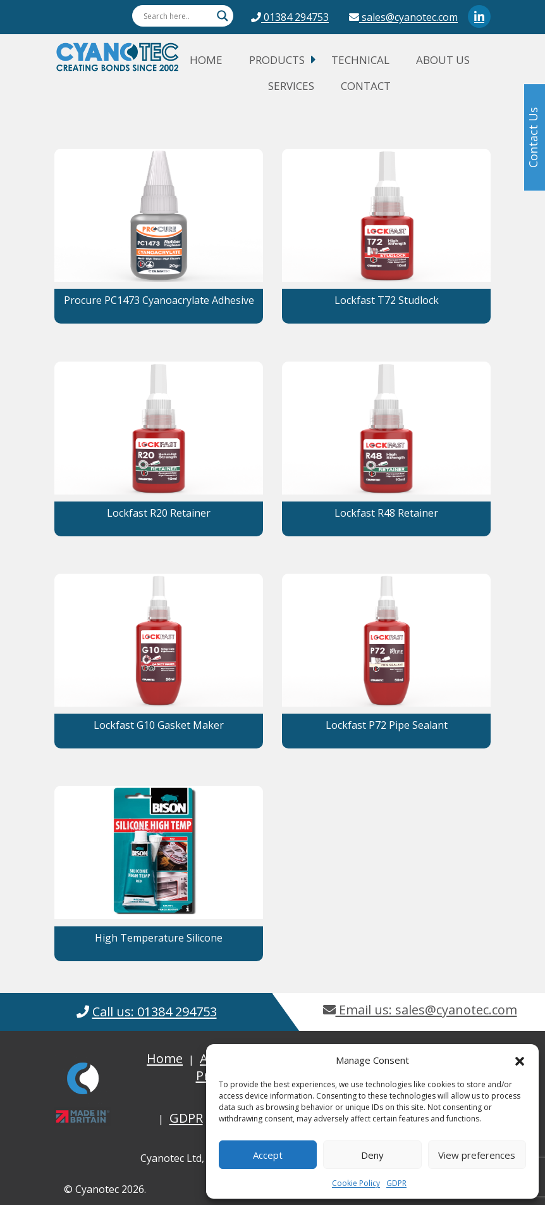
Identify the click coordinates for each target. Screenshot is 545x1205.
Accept (268, 1155)
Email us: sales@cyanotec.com (420, 1009)
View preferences (476, 1155)
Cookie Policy (356, 1183)
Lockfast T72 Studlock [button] (386, 300)
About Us (443, 60)
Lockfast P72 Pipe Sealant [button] (387, 725)
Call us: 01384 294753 (154, 1011)
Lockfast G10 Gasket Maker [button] (159, 725)
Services (291, 86)
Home (206, 60)
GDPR (396, 1183)
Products (277, 60)
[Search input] (177, 16)
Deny (372, 1155)
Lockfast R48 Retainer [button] (386, 513)
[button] (519, 1060)
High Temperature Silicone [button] (159, 938)
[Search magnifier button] (222, 16)
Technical (360, 60)
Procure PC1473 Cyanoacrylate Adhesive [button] (159, 300)
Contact (366, 86)
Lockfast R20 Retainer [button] (159, 513)
